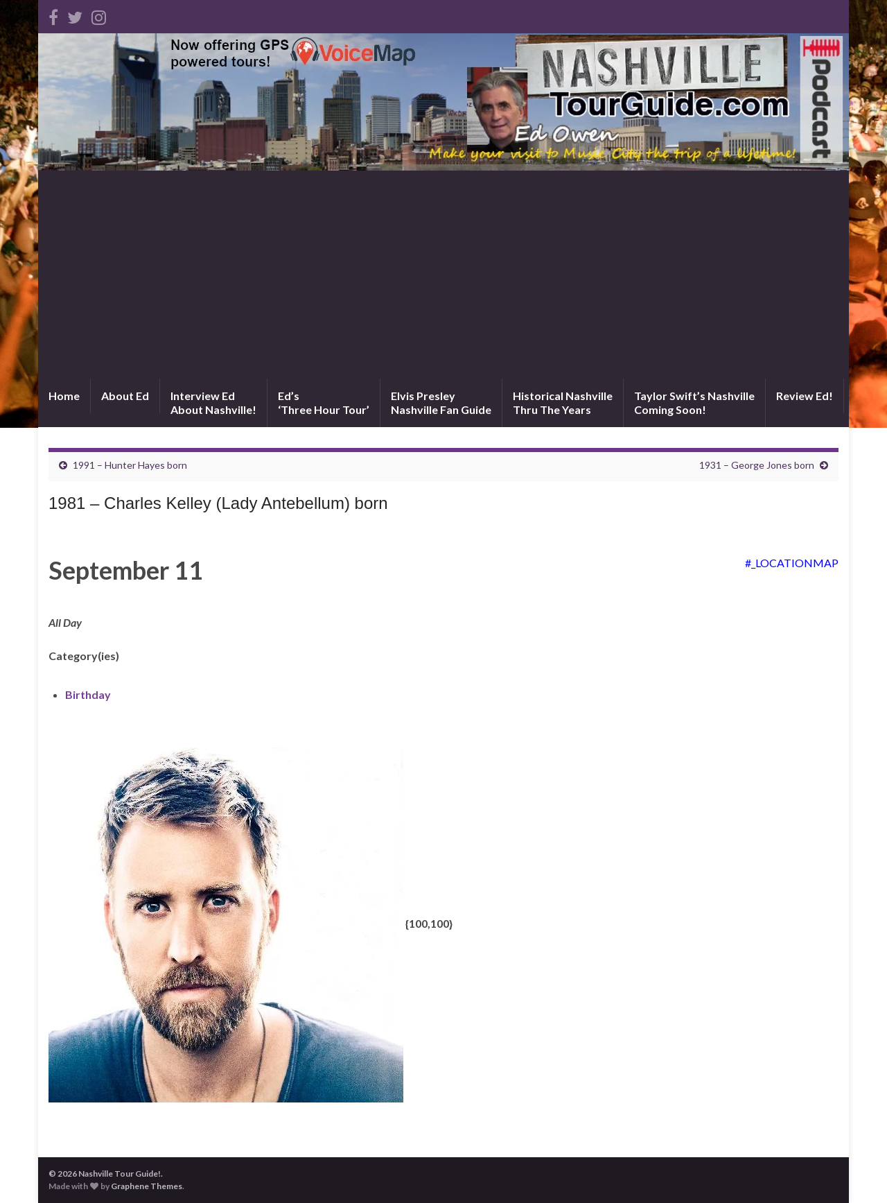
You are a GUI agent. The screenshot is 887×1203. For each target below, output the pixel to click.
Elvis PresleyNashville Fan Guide (441, 402)
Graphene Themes (146, 1186)
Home (64, 395)
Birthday (88, 694)
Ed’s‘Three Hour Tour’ (323, 402)
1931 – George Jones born (756, 465)
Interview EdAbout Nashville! (213, 402)
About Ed (125, 395)
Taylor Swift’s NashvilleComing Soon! (694, 402)
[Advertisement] (443, 275)
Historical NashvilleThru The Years (563, 402)
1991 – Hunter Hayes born (130, 465)
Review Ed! (804, 395)
